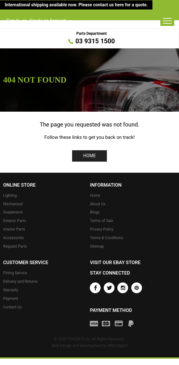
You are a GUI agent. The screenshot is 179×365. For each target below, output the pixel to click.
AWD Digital (117, 345)
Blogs (94, 212)
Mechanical (13, 204)
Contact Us (12, 307)
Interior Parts (14, 229)
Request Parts (15, 246)
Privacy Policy (101, 229)
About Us (97, 204)
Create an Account (48, 20)
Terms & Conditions (106, 238)
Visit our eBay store (115, 262)
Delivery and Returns (20, 281)
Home (89, 155)
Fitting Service (15, 273)
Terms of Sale (101, 221)
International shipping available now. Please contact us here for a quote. (76, 4)
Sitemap (97, 246)
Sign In (13, 20)
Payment (10, 298)
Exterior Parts (14, 221)
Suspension (13, 212)
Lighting (10, 195)
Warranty (10, 290)
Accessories (13, 238)
